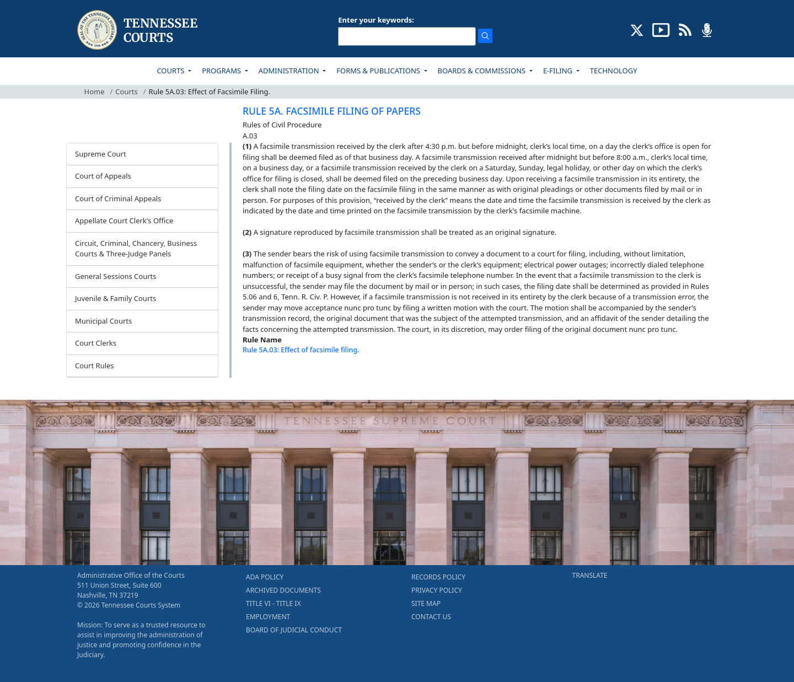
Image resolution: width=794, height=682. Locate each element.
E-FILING (559, 71)
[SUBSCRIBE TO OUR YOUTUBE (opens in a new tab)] (661, 29)
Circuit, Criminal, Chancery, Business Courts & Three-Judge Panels (136, 248)
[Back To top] (261, 378)
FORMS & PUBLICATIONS (379, 71)
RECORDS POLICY (438, 577)
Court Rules (94, 365)
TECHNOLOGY (613, 71)
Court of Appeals (103, 176)
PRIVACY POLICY (436, 590)
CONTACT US (431, 616)
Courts (126, 91)
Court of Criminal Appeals (118, 198)
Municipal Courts (103, 321)
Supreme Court (100, 154)
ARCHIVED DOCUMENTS (283, 590)
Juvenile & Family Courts (115, 298)
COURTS (171, 71)
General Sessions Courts (116, 276)
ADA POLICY (264, 577)
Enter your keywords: (376, 20)
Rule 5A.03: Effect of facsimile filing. (301, 350)
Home (94, 91)
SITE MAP (426, 603)
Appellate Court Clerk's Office (124, 220)
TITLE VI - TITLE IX (273, 603)
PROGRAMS (222, 71)
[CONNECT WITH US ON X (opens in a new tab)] (637, 29)
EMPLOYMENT (268, 616)
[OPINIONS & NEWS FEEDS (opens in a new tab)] (685, 29)
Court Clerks (95, 343)
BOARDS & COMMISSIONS (483, 71)
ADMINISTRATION (290, 71)
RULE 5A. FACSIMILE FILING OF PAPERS (332, 110)
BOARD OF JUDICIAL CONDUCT (294, 630)
